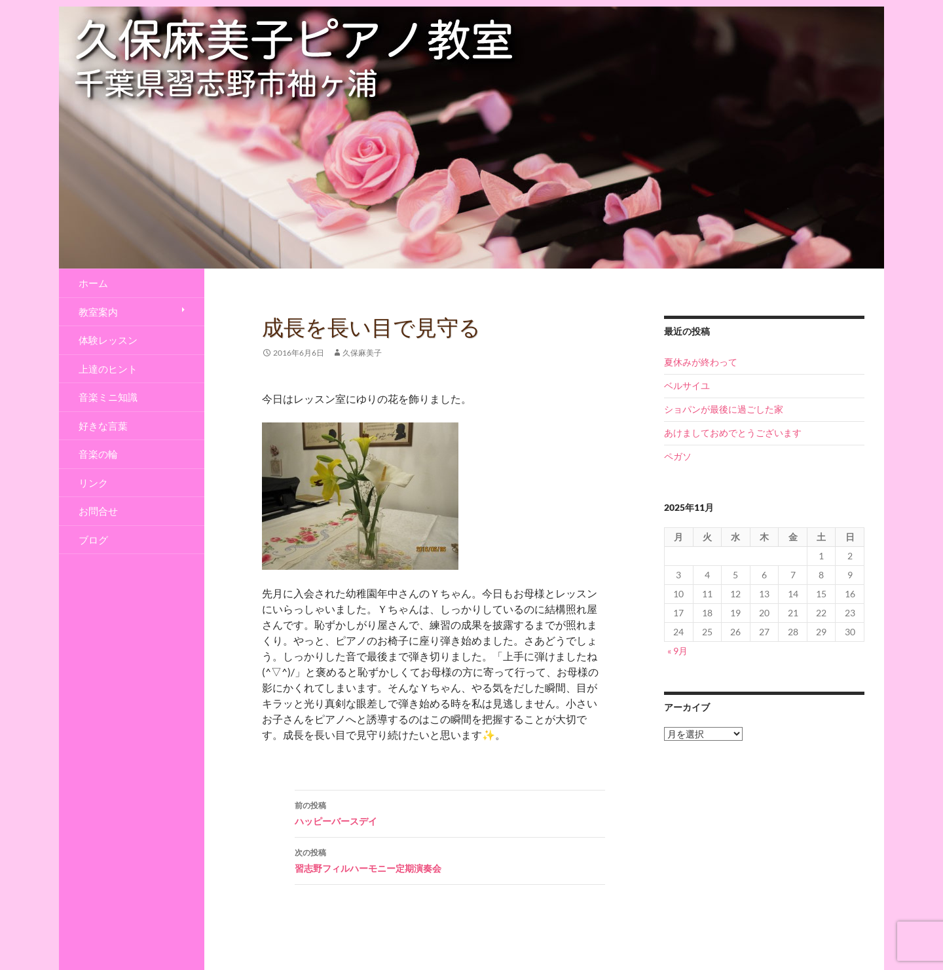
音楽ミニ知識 (108, 397)
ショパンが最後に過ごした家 (723, 409)
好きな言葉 (103, 426)
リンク (93, 483)
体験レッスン (108, 340)
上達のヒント (108, 369)
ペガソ (678, 456)
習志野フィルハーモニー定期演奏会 (450, 859)
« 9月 (677, 650)
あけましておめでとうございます (733, 432)
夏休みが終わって (700, 361)
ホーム (93, 283)
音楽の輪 (98, 454)
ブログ (93, 540)
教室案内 (98, 312)
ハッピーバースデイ (450, 812)
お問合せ (98, 511)
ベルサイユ (687, 385)
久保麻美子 (362, 353)
